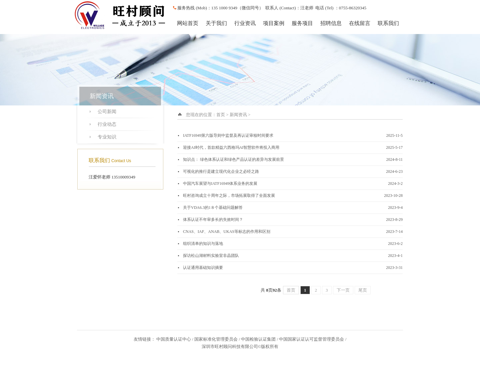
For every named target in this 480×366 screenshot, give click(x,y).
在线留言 (359, 23)
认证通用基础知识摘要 (203, 267)
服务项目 (302, 23)
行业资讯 (245, 23)
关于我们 (216, 23)
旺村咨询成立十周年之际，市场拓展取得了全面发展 (229, 195)
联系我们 (388, 23)
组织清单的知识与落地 (203, 243)
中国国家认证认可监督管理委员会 (311, 339)
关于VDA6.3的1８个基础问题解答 (213, 207)
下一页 (343, 290)
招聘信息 (331, 23)
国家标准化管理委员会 (216, 339)
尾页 (362, 290)
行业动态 (107, 124)
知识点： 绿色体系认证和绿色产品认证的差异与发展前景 (233, 159)
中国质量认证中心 (173, 339)
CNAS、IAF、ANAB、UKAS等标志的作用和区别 (226, 231)
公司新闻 (107, 111)
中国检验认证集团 (258, 339)
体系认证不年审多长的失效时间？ (213, 219)
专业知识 (107, 136)
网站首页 (187, 23)
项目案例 (273, 23)
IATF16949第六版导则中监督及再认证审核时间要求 (228, 135)
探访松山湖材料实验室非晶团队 (211, 255)
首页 (220, 114)
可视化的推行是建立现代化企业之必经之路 (221, 171)
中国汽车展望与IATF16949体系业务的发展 (220, 183)
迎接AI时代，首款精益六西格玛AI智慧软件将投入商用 (231, 147)
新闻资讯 (238, 114)
